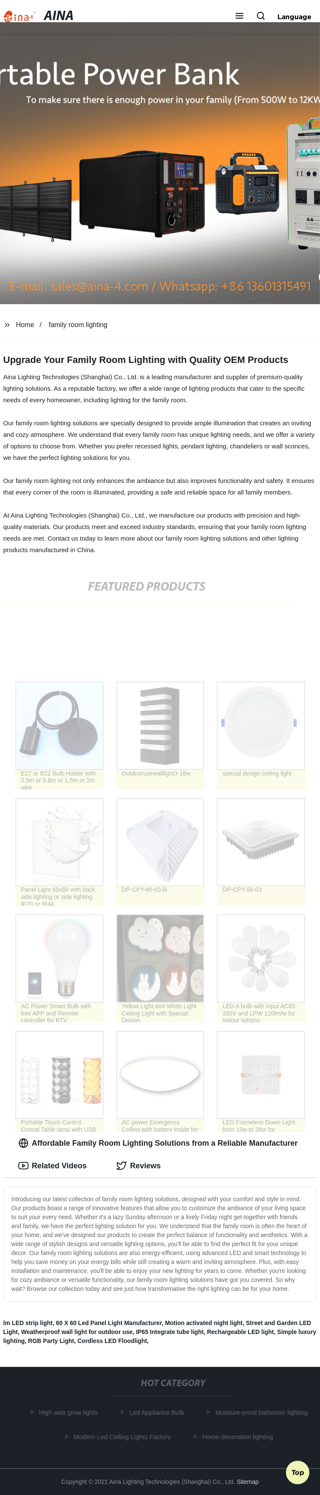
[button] (239, 16)
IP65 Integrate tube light (170, 1331)
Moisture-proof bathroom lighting (263, 1412)
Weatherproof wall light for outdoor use (77, 1331)
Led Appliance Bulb (158, 1412)
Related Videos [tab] (52, 1166)
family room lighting (78, 324)
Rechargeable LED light (240, 1331)
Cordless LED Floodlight (112, 1340)
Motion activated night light (203, 1322)
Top (297, 1472)
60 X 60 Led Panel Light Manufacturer (108, 1322)
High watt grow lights (69, 1412)
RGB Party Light (51, 1340)
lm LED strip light (28, 1322)
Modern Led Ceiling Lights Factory (123, 1436)
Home (25, 324)
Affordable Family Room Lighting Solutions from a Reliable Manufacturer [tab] (158, 1143)
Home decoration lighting (239, 1436)
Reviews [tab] (138, 1166)
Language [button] (294, 16)
